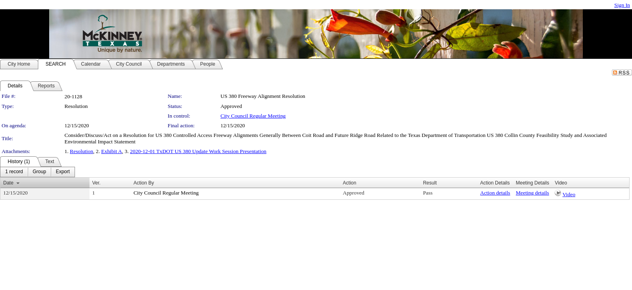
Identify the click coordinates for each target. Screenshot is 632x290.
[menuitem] (14, 172)
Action (349, 183)
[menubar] (37, 172)
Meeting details (532, 193)
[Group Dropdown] (39, 172)
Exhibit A (111, 151)
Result (430, 183)
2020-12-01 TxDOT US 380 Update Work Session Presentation (198, 151)
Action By (143, 183)
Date (8, 183)
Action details (495, 193)
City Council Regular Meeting (253, 116)
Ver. (96, 183)
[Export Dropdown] (63, 172)
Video (569, 194)
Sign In (622, 5)
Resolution (81, 151)
